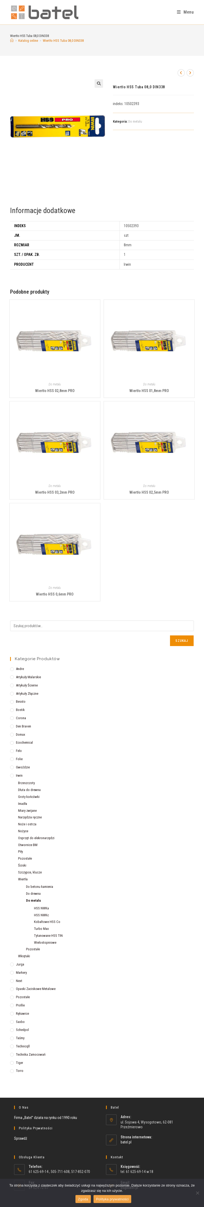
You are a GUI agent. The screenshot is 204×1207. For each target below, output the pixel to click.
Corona (21, 718)
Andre (20, 669)
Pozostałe (25, 858)
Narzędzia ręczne (30, 817)
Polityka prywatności (112, 1199)
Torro (19, 1071)
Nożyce (23, 831)
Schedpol (22, 1030)
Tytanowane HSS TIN (48, 936)
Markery (21, 973)
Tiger (19, 1063)
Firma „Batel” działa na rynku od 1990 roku (45, 1118)
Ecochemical (24, 742)
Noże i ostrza (27, 824)
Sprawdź (20, 1138)
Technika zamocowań (30, 1054)
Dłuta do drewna (29, 790)
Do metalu (135, 121)
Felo (19, 751)
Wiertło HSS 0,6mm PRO (55, 594)
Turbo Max (41, 929)
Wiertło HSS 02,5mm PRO (149, 492)
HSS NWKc (41, 915)
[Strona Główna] (12, 41)
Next (19, 981)
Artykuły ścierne (27, 685)
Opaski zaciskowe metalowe (36, 989)
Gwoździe (23, 767)
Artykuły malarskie (28, 677)
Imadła (22, 804)
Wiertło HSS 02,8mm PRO (55, 391)
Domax (20, 734)
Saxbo (20, 1022)
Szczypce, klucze (30, 872)
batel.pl (126, 1142)
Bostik (20, 710)
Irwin (19, 775)
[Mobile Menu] (185, 12)
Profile (20, 1005)
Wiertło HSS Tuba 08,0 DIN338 (63, 41)
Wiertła (23, 879)
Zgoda (83, 1199)
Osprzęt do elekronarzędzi (36, 838)
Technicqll (23, 1046)
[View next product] (190, 73)
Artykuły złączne (27, 694)
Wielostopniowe (45, 942)
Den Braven (23, 726)
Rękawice (22, 1013)
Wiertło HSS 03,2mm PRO (55, 492)
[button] (99, 83)
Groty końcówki (29, 797)
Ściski (22, 865)
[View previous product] (181, 73)
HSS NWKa (41, 908)
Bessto (21, 702)
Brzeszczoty (26, 783)
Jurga (20, 964)
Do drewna (33, 894)
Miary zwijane (27, 811)
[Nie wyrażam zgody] (197, 1193)
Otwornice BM (27, 845)
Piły (20, 852)
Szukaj (181, 641)
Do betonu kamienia (39, 887)
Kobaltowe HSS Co (47, 922)
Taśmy (20, 1038)
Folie (19, 759)
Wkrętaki (24, 956)
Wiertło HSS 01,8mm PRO (149, 391)
